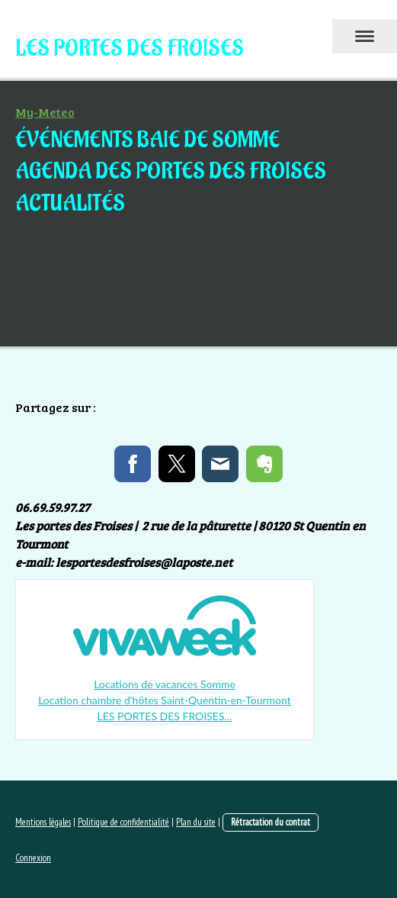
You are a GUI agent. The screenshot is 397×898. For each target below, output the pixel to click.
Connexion (33, 857)
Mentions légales (43, 822)
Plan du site (196, 822)
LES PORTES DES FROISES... (165, 716)
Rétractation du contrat (270, 822)
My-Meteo (45, 112)
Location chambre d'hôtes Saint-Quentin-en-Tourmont (164, 700)
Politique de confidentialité (123, 822)
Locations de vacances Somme (164, 684)
